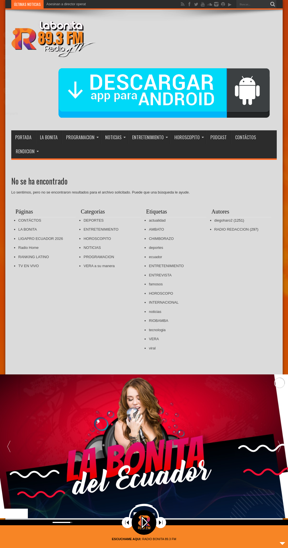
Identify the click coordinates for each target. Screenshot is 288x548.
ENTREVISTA (160, 275)
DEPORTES (94, 220)
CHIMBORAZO (161, 239)
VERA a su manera (99, 266)
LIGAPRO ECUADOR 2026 (40, 239)
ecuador (155, 257)
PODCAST (218, 137)
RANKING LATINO (33, 257)
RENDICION (27, 151)
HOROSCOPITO (189, 137)
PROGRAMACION (82, 137)
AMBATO (156, 229)
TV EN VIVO (28, 266)
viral (152, 348)
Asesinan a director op (63, 4)
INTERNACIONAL (163, 302)
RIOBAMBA (158, 321)
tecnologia (157, 330)
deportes (156, 247)
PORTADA (23, 137)
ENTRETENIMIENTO (150, 137)
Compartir (10, 113)
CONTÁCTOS (245, 137)
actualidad (157, 220)
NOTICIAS (115, 137)
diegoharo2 (223, 220)
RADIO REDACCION (231, 229)
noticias (155, 312)
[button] (279, 446)
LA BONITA (49, 137)
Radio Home (28, 247)
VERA (154, 339)
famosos (156, 284)
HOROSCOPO (161, 293)
